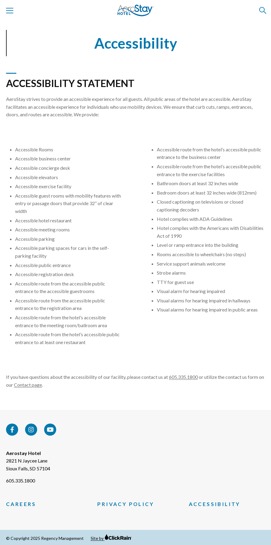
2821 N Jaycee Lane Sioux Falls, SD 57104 (28, 464)
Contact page (28, 385)
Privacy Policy (125, 504)
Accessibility (214, 504)
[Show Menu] (9, 10)
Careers (21, 504)
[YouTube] (50, 430)
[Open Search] (263, 10)
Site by (111, 538)
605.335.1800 (183, 377)
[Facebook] (12, 430)
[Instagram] (31, 430)
